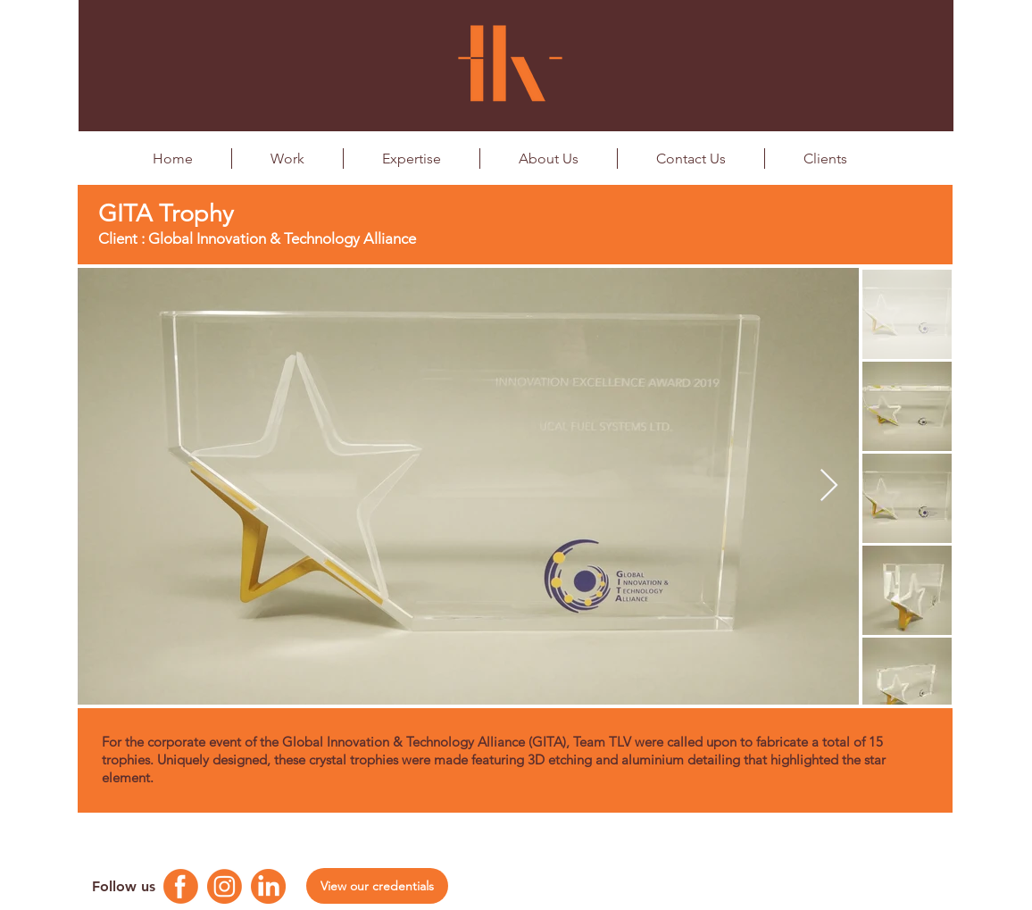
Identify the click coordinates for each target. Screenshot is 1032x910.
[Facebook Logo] (180, 886)
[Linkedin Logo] (268, 886)
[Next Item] (829, 486)
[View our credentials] (377, 886)
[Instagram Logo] (224, 886)
